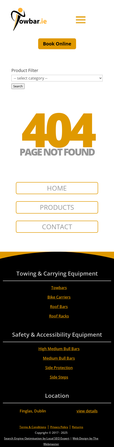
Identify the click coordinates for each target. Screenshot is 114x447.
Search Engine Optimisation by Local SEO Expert (36, 438)
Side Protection (59, 367)
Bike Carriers (59, 297)
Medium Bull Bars (59, 358)
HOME (57, 187)
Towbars (59, 287)
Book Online (57, 43)
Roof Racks (59, 316)
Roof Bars (59, 306)
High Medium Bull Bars (59, 348)
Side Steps (59, 377)
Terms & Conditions (32, 427)
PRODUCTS (57, 207)
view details (87, 411)
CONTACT (57, 226)
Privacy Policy (59, 427)
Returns (77, 427)
